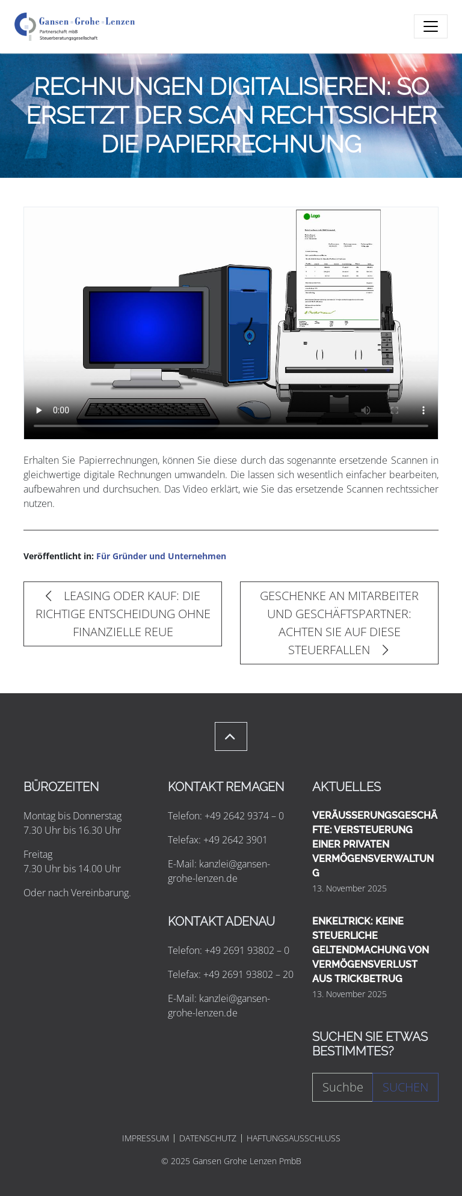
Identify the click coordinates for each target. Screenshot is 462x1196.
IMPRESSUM (145, 1138)
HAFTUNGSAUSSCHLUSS (293, 1138)
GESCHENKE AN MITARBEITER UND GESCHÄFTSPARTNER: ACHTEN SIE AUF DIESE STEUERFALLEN (339, 622)
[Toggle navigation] (431, 26)
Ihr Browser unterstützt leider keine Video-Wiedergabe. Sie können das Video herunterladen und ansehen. (231, 323)
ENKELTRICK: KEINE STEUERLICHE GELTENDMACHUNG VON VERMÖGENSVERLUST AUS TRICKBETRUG (370, 950)
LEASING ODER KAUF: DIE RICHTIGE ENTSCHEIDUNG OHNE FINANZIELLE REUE (123, 613)
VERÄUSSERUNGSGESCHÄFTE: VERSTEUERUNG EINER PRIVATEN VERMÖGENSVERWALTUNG (374, 844)
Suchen (405, 1087)
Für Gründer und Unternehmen (161, 556)
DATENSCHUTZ (207, 1138)
